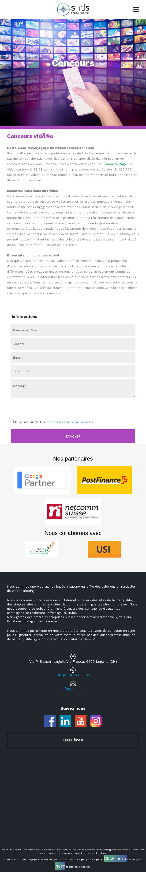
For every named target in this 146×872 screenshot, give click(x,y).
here (60, 866)
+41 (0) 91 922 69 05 (73, 675)
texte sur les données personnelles (70, 422)
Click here (115, 858)
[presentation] (38, 408)
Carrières (73, 739)
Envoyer (73, 436)
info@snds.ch (73, 689)
